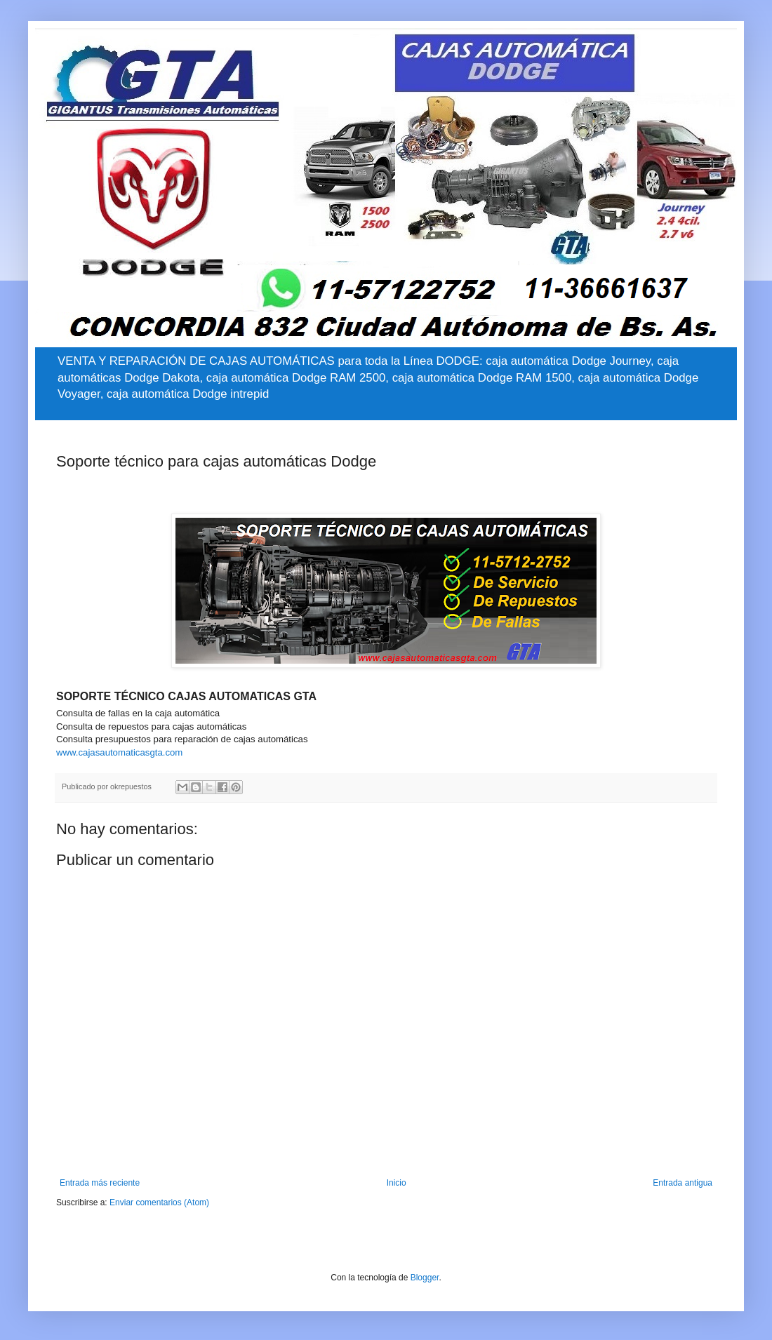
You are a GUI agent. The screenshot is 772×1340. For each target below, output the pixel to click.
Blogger (425, 1277)
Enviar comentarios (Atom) (159, 1202)
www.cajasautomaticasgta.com (119, 752)
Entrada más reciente (100, 1183)
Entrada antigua (682, 1183)
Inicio (396, 1183)
